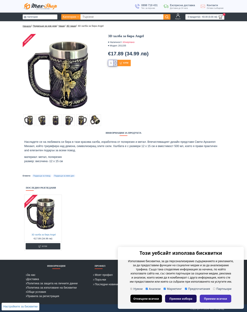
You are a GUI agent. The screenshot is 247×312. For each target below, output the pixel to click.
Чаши (61, 26)
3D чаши (71, 26)
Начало (27, 26)
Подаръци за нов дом (44, 26)
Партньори (222, 289)
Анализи (153, 289)
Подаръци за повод (41, 176)
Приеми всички (215, 299)
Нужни (136, 289)
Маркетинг (173, 289)
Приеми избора (180, 299)
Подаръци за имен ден (64, 176)
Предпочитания (197, 289)
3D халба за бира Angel (44, 234)
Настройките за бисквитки (20, 306)
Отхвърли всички (146, 299)
